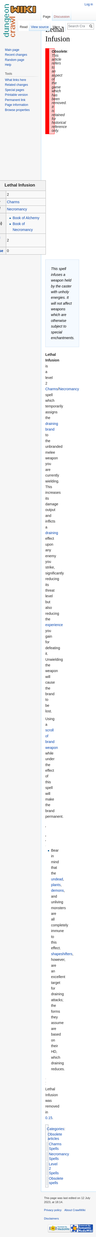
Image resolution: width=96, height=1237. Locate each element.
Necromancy (17, 209)
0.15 (48, 1118)
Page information (16, 105)
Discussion (62, 16)
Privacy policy (52, 1210)
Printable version (16, 95)
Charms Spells (55, 1146)
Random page (14, 60)
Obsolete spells (56, 1180)
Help (8, 65)
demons (57, 890)
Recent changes (16, 55)
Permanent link (15, 100)
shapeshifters (61, 954)
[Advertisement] (71, 102)
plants (55, 885)
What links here (15, 80)
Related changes (16, 85)
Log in (88, 4)
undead (57, 879)
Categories (55, 1129)
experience (54, 625)
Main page (12, 50)
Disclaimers (51, 1218)
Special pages (14, 90)
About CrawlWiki (75, 1210)
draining (51, 533)
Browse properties (17, 110)
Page (46, 16)
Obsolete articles (55, 1136)
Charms (13, 202)
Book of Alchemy (26, 218)
